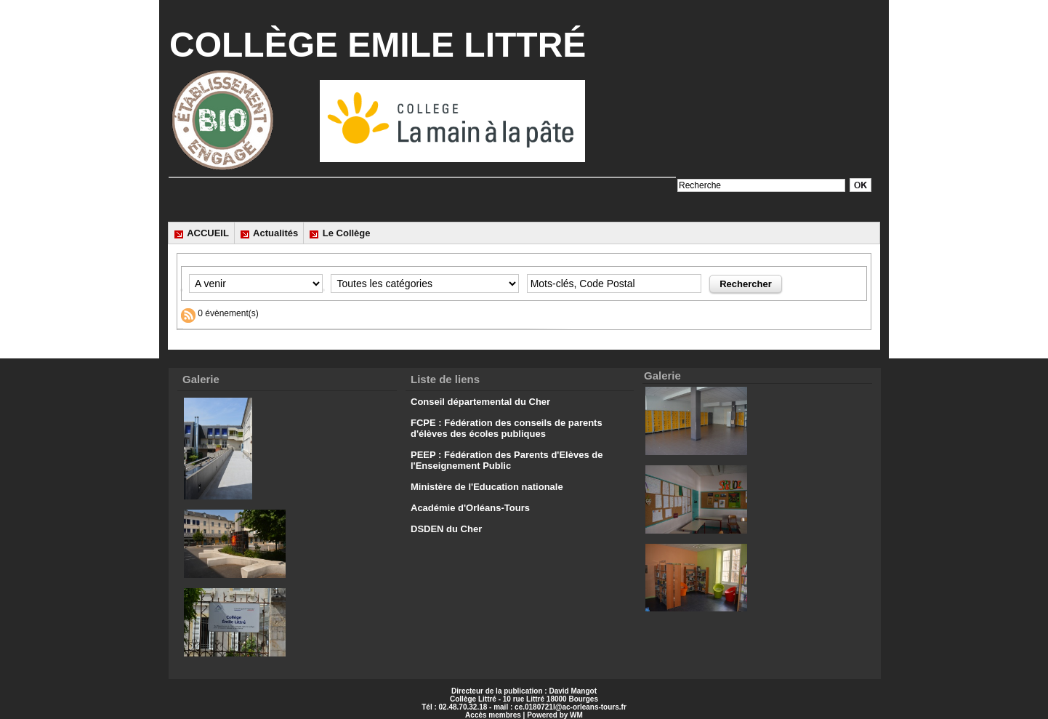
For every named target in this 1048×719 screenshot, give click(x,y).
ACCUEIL (201, 233)
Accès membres (493, 715)
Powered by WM (555, 715)
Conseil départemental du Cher (480, 401)
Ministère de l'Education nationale (487, 486)
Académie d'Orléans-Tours (470, 507)
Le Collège (339, 233)
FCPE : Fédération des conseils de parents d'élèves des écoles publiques (506, 428)
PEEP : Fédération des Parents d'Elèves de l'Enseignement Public (506, 460)
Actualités (269, 233)
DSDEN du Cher (446, 528)
